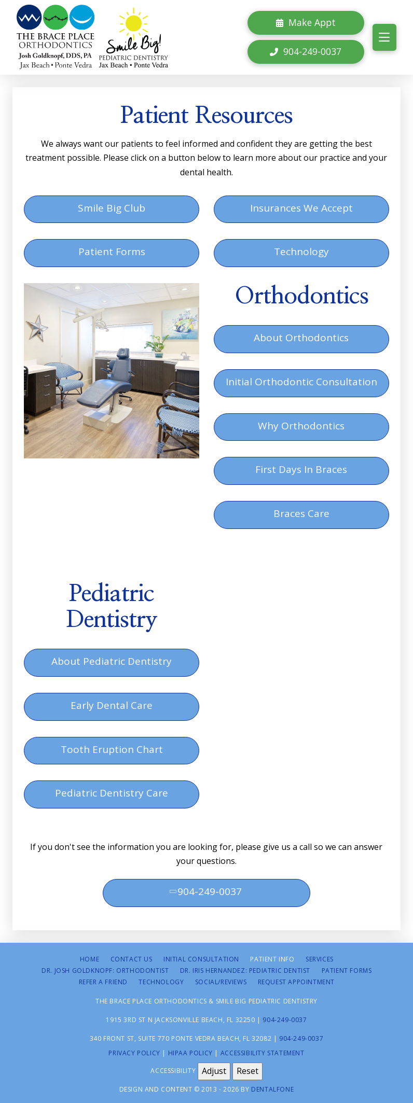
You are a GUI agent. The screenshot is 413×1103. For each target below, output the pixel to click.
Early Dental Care (112, 705)
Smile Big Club (111, 208)
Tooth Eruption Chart (112, 749)
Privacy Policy (134, 1053)
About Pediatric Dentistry (111, 661)
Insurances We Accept (301, 208)
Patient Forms (111, 251)
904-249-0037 (205, 891)
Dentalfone (272, 1089)
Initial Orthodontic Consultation (301, 381)
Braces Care (301, 513)
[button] (384, 37)
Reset (247, 1071)
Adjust (214, 1071)
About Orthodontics (301, 337)
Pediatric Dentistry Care (111, 793)
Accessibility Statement (263, 1053)
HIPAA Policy (190, 1053)
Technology (301, 251)
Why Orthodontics (301, 425)
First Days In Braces (301, 469)
